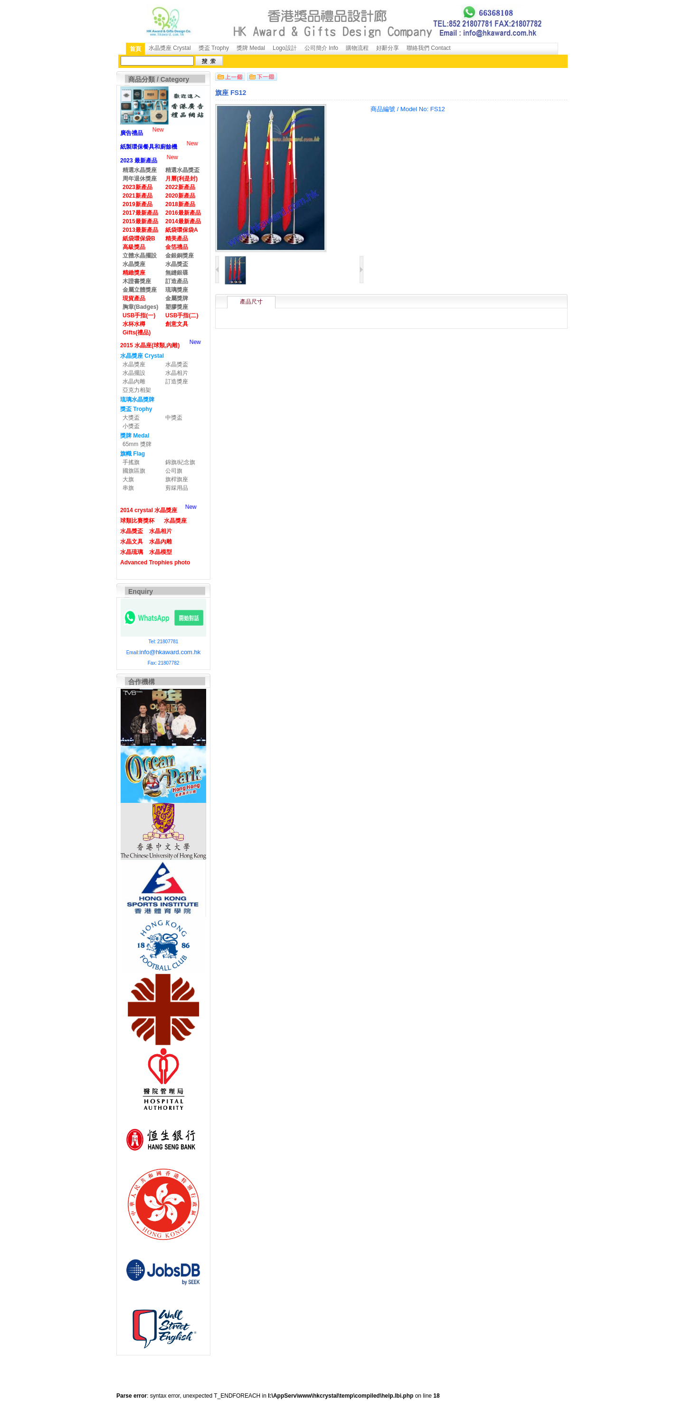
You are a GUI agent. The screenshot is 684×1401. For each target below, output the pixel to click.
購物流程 (357, 48)
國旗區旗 (134, 470)
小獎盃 (131, 426)
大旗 (128, 479)
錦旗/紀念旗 (180, 462)
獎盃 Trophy (214, 48)
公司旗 (173, 470)
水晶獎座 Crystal (170, 48)
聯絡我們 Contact (429, 48)
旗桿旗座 (176, 479)
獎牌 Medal (251, 48)
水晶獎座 (134, 364)
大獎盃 (131, 417)
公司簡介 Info (321, 48)
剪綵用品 (176, 488)
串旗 (128, 488)
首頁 (135, 49)
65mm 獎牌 (137, 444)
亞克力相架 (137, 390)
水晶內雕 (134, 381)
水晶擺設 (134, 373)
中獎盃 (173, 417)
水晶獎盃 (176, 364)
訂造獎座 (176, 381)
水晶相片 (176, 373)
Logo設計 (285, 48)
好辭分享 (387, 48)
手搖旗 (131, 462)
